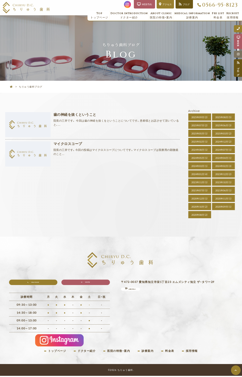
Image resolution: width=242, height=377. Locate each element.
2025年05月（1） (199, 133)
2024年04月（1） (223, 158)
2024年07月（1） (223, 149)
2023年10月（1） (223, 182)
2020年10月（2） (199, 206)
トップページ (99, 15)
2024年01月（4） (199, 174)
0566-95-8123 (220, 5)
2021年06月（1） (223, 190)
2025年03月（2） (223, 133)
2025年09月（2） (199, 117)
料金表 (218, 15)
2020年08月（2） (199, 214)
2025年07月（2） (199, 125)
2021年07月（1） (199, 190)
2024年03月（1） (199, 166)
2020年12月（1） (199, 198)
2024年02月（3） (223, 166)
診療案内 (192, 15)
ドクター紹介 (129, 15)
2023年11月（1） (199, 182)
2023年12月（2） (223, 174)
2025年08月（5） (223, 117)
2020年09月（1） (223, 206)
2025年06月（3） (223, 125)
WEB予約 (88, 283)
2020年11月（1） (223, 198)
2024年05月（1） (199, 158)
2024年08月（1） (199, 149)
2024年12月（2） (223, 141)
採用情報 (232, 15)
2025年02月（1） (199, 141)
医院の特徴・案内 (161, 15)
